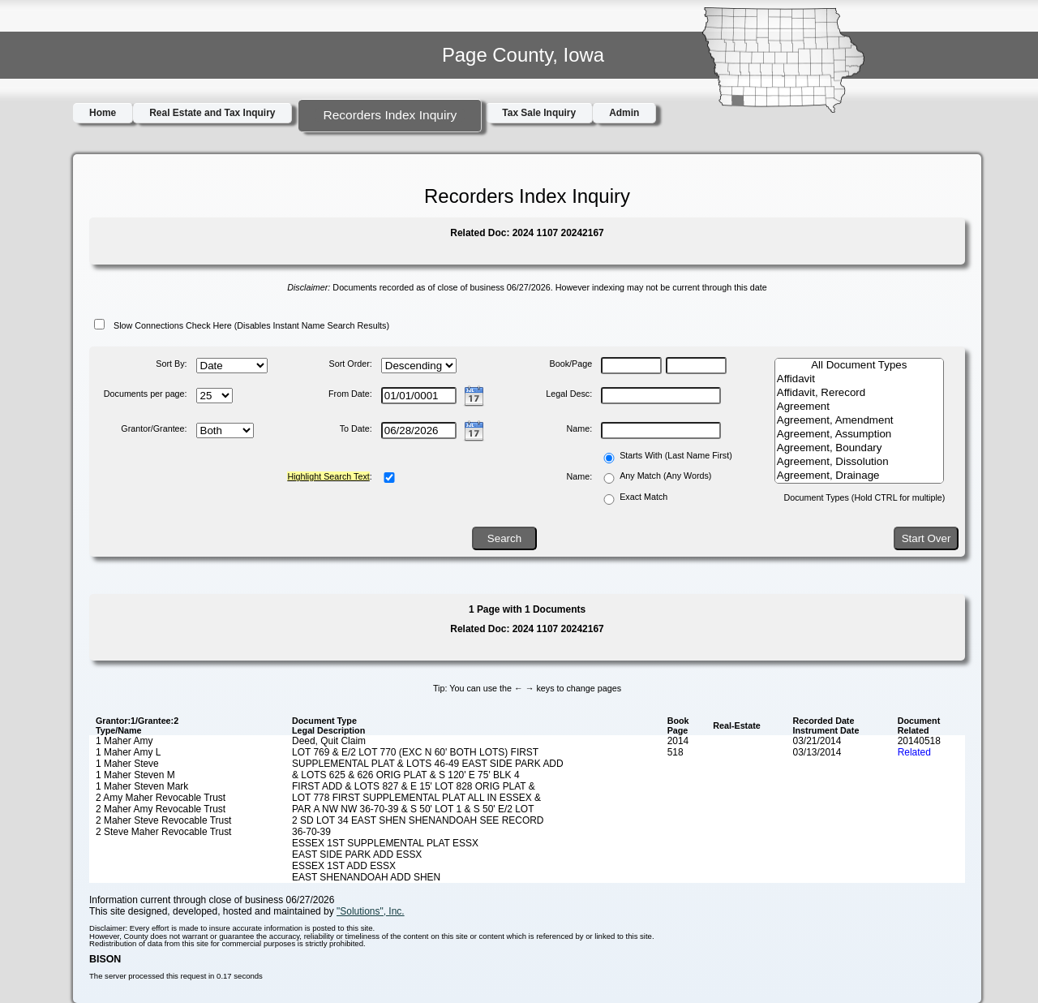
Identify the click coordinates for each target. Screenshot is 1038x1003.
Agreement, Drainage (859, 476)
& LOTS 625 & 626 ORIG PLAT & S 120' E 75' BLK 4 (406, 775)
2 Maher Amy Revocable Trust (160, 809)
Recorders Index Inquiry (390, 115)
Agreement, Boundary (859, 448)
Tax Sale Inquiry (539, 112)
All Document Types (859, 365)
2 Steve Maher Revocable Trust (163, 831)
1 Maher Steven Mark (142, 786)
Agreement (859, 407)
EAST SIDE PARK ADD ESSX (357, 854)
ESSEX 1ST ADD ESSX (344, 866)
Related (914, 752)
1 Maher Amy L (128, 752)
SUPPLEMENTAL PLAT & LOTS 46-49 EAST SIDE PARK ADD (428, 763)
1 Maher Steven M (135, 775)
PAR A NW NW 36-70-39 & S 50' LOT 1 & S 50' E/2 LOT (413, 809)
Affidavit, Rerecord (859, 393)
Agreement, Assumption (859, 434)
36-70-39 (311, 831)
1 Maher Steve (127, 763)
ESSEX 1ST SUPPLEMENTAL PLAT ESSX (385, 843)
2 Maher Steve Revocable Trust (163, 820)
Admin (624, 112)
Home (102, 112)
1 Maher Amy (124, 741)
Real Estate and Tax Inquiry (212, 112)
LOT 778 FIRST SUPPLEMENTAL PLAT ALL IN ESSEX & (416, 797)
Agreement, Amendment (859, 421)
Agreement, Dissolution (859, 462)
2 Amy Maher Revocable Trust (160, 797)
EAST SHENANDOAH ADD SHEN (366, 877)
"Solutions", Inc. (371, 911)
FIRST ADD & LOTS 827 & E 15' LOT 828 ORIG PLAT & (413, 786)
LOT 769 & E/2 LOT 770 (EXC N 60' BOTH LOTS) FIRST (415, 752)
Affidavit (859, 379)
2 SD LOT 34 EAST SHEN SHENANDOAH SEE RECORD (417, 820)
